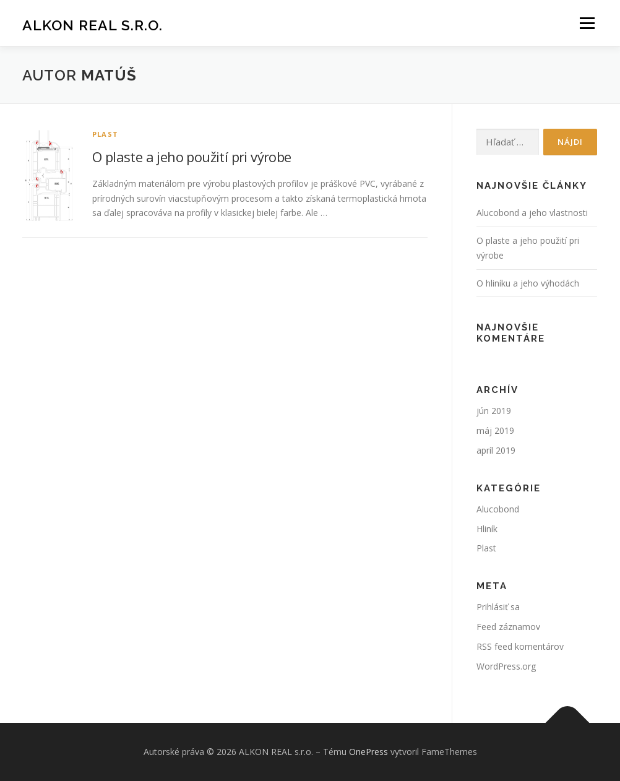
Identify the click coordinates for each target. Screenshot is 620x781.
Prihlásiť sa (498, 607)
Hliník (486, 529)
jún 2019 (493, 410)
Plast (105, 134)
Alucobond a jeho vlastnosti (532, 212)
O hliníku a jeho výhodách (527, 283)
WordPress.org (506, 666)
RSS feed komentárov (520, 646)
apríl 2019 (495, 450)
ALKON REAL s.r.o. (92, 25)
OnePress (368, 751)
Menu (587, 23)
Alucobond (497, 509)
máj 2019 (495, 430)
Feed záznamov (508, 626)
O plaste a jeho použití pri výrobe (191, 156)
